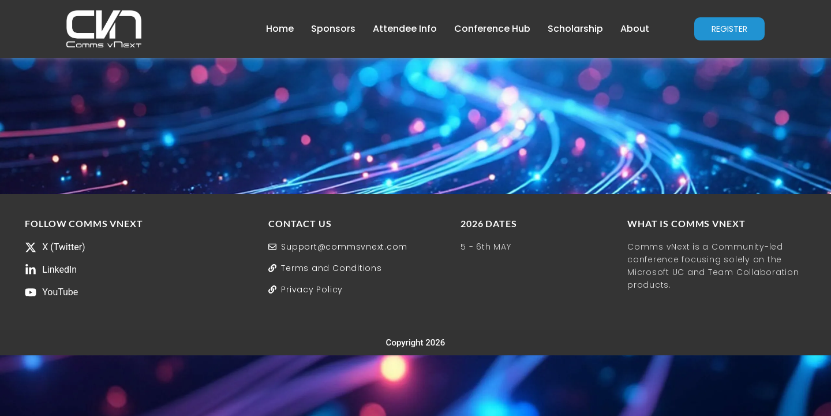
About (623, 28)
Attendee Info (393, 28)
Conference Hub (481, 28)
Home (268, 28)
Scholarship (564, 28)
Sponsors (322, 28)
